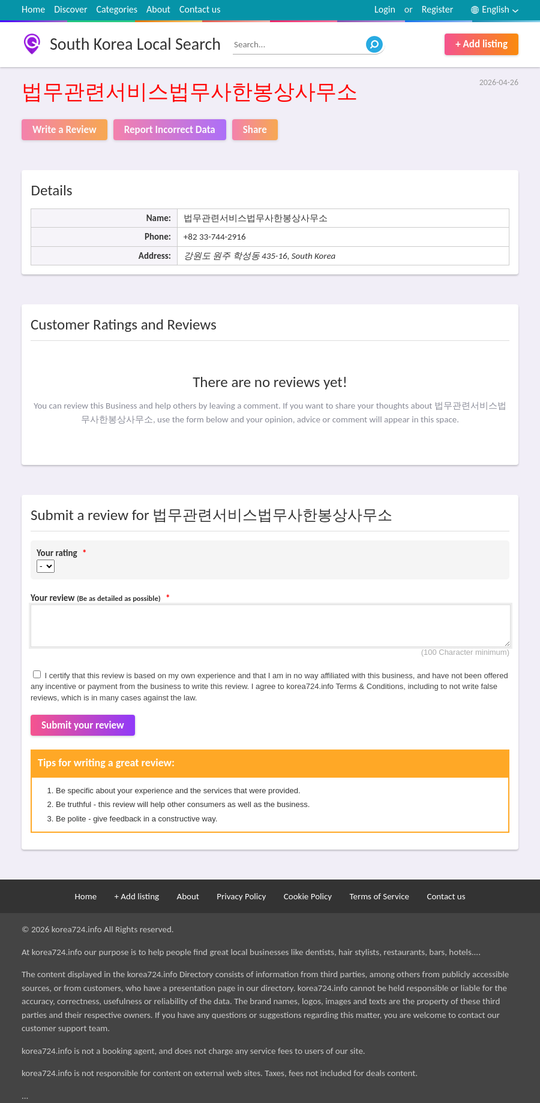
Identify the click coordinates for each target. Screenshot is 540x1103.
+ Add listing (481, 44)
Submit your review (82, 725)
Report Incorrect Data (169, 129)
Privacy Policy (241, 896)
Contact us (199, 9)
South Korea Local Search (135, 44)
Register (437, 9)
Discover (70, 9)
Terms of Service (379, 896)
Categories (117, 9)
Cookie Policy (308, 896)
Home (33, 9)
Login (384, 9)
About (158, 9)
